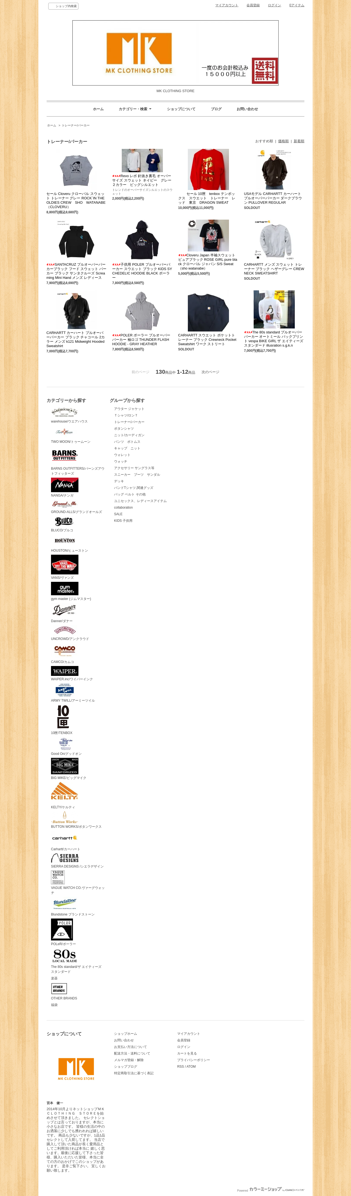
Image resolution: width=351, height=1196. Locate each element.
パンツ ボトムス (127, 442)
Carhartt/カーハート (65, 841)
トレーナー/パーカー (76, 125)
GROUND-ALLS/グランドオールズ (76, 507)
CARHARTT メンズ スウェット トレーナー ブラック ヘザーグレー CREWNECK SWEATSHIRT (274, 268)
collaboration (123, 507)
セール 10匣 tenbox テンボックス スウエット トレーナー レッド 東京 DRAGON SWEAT (206, 198)
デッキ (119, 481)
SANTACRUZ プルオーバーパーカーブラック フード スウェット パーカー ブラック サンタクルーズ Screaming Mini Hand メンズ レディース (76, 271)
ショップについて (181, 109)
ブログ (216, 109)
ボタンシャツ (124, 428)
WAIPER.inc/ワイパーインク (72, 673)
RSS (180, 1067)
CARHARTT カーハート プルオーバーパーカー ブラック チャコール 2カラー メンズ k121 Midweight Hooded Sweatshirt (75, 339)
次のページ (210, 372)
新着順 (299, 141)
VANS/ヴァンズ (64, 567)
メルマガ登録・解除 (129, 1060)
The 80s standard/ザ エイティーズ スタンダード (78, 961)
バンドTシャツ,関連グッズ (133, 488)
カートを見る (187, 1053)
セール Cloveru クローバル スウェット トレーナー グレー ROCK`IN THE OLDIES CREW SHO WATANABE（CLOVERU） (76, 200)
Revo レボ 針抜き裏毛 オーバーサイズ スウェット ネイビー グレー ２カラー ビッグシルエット (143, 180)
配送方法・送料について (132, 1053)
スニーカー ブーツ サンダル (137, 475)
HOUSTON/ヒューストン (69, 543)
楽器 (54, 978)
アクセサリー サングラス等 (134, 468)
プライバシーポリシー (193, 1060)
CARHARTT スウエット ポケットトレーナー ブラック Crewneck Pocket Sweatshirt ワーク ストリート (207, 339)
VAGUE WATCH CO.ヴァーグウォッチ (78, 883)
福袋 (54, 1005)
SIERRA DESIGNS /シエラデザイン (77, 860)
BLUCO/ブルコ (64, 524)
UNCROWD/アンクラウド (70, 633)
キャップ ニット (129, 448)
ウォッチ (120, 461)
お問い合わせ (247, 109)
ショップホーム (125, 1034)
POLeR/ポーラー (63, 932)
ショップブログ (125, 1067)
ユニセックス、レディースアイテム (140, 501)
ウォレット (122, 455)
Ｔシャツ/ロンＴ (126, 415)
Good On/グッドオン (66, 746)
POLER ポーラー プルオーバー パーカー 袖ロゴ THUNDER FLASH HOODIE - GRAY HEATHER (141, 339)
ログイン (274, 5)
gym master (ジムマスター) (71, 591)
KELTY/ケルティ (64, 795)
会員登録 (253, 5)
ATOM (191, 1067)
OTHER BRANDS (64, 991)
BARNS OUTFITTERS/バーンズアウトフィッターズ (77, 460)
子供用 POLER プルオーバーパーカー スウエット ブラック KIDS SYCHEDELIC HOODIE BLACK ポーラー (142, 271)
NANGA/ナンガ (64, 488)
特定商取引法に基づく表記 (134, 1073)
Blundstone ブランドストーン (73, 907)
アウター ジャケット (129, 409)
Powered (270, 1190)
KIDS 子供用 (123, 521)
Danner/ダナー (64, 613)
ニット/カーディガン (129, 435)
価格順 (283, 141)
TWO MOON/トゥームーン (70, 435)
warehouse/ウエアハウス (69, 415)
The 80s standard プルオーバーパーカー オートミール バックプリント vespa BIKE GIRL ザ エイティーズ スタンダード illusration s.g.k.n (273, 338)
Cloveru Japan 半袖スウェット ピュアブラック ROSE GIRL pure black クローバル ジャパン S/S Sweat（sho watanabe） (207, 261)
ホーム (98, 109)
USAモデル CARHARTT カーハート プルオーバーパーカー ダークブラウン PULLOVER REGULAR (273, 198)
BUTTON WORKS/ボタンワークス (76, 820)
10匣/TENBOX (63, 720)
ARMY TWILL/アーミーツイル (73, 692)
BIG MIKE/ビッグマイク (68, 769)
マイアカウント (226, 5)
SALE (118, 514)
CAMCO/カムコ (64, 653)
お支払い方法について (130, 1047)
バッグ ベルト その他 (130, 494)
